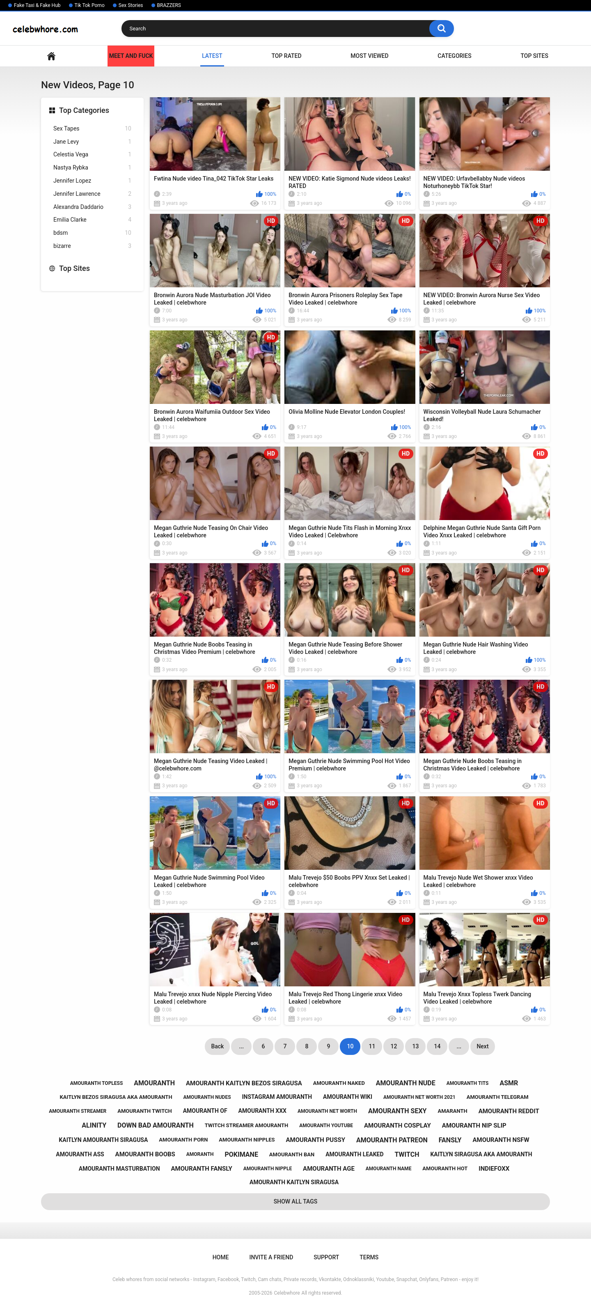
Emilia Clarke (92, 219)
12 (393, 1046)
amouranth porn (183, 1140)
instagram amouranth (277, 1097)
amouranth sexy (397, 1111)
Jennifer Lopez (92, 180)
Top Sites (534, 56)
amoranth (200, 1154)
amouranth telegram (498, 1097)
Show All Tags (296, 1201)
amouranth (154, 1083)
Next (482, 1046)
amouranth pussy (315, 1140)
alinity (94, 1125)
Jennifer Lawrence (92, 193)
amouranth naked (339, 1083)
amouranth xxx (262, 1110)
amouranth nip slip (474, 1125)
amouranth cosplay (397, 1125)
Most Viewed (369, 56)
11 (372, 1046)
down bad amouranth (155, 1125)
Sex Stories (131, 5)
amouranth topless (96, 1083)
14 (437, 1046)
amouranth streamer (77, 1111)
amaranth (452, 1111)
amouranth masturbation (119, 1168)
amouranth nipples (247, 1140)
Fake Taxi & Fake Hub (37, 5)
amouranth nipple (267, 1168)
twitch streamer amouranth (247, 1125)
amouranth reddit (509, 1111)
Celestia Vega (92, 154)
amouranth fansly (201, 1168)
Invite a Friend (271, 1257)
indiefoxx (494, 1168)
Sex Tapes (92, 128)
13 (415, 1046)
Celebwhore (287, 1293)
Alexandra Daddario (92, 207)
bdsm (92, 232)
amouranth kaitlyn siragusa (294, 1182)
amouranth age (329, 1168)
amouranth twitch (144, 1111)
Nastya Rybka (92, 167)
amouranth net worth (327, 1111)
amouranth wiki (347, 1097)
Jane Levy (92, 141)
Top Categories (84, 110)
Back (217, 1046)
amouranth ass (80, 1154)
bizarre (92, 246)
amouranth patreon (392, 1140)
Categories (454, 56)
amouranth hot (444, 1168)
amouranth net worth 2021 (419, 1097)
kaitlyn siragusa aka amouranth (481, 1154)
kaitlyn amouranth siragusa (103, 1140)
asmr (508, 1083)
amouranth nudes (207, 1097)
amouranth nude (405, 1083)
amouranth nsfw (500, 1140)
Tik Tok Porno (90, 5)
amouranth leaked (354, 1154)
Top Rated (286, 56)
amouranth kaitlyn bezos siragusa (244, 1083)
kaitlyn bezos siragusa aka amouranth (116, 1097)
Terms (369, 1257)
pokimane (241, 1154)
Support (326, 1257)
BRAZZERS (169, 5)
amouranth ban (291, 1154)
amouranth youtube (326, 1125)
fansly (450, 1140)
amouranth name (389, 1168)
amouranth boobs (145, 1154)
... (241, 1046)
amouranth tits (468, 1083)
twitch (407, 1154)
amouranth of (205, 1110)
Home (51, 56)
